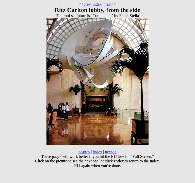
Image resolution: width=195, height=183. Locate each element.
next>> (110, 4)
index (97, 4)
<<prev (85, 4)
